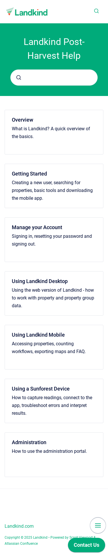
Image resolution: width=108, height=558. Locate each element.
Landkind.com (19, 526)
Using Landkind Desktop (40, 281)
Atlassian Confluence (21, 544)
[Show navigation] (98, 525)
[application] (86, 546)
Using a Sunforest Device (41, 389)
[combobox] (54, 77)
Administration (29, 442)
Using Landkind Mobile (38, 335)
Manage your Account (37, 227)
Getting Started (29, 174)
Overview (22, 120)
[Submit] (18, 77)
